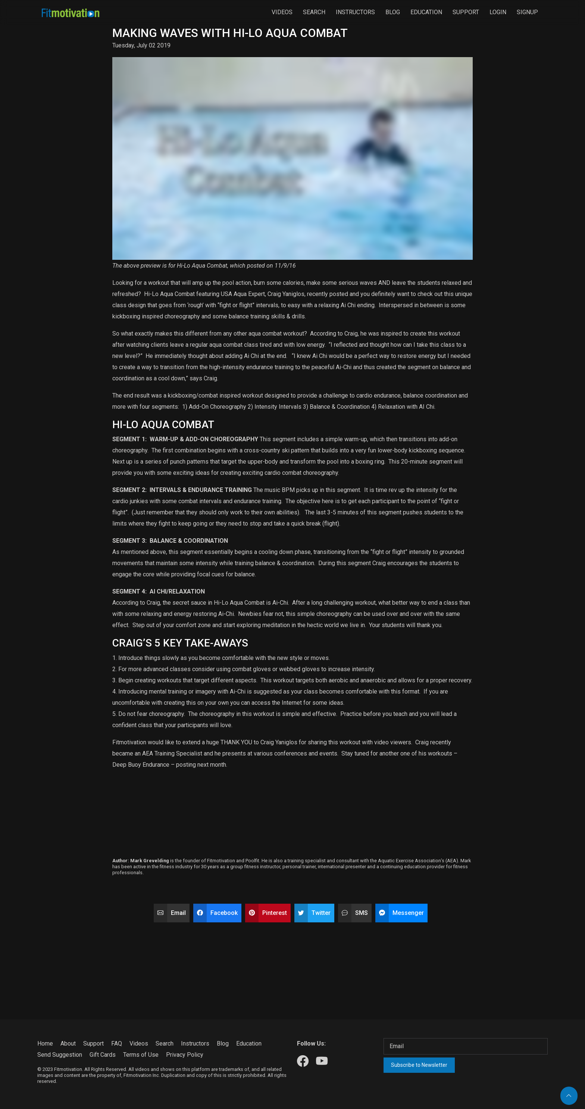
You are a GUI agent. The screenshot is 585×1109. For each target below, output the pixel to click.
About (68, 1043)
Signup (527, 12)
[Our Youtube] (322, 1061)
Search (314, 12)
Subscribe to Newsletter (419, 1065)
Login (497, 12)
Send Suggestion (59, 1054)
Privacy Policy (184, 1054)
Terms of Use (141, 1054)
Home (45, 1043)
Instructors (355, 12)
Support (466, 12)
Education (426, 12)
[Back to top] (569, 1096)
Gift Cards (103, 1054)
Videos (282, 12)
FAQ (116, 1043)
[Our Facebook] (303, 1061)
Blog (392, 12)
